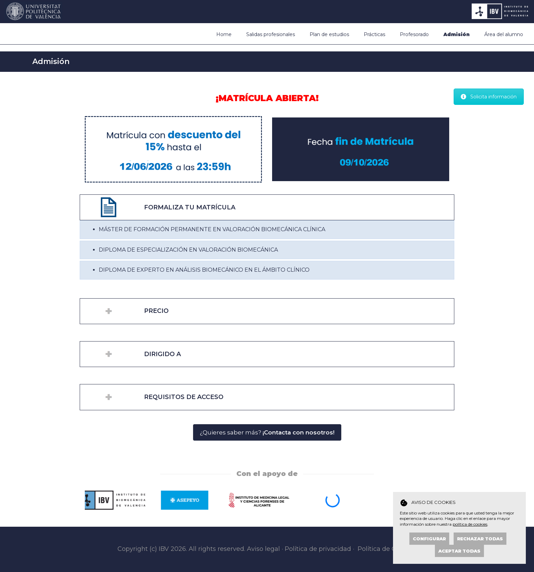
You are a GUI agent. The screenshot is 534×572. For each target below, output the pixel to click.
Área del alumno (503, 34)
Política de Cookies (387, 549)
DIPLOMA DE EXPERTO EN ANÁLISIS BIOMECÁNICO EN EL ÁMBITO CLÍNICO (204, 270)
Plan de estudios (329, 34)
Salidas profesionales (270, 34)
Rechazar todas (480, 538)
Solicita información (489, 97)
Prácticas (374, 34)
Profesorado (414, 34)
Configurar (429, 538)
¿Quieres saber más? (267, 432)
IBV (164, 549)
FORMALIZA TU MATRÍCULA (189, 207)
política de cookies (470, 524)
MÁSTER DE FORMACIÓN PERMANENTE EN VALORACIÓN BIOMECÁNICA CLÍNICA (212, 229)
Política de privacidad (318, 549)
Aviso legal (263, 549)
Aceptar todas (459, 551)
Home (224, 34)
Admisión (456, 34)
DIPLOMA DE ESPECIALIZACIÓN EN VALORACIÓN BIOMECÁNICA (188, 250)
